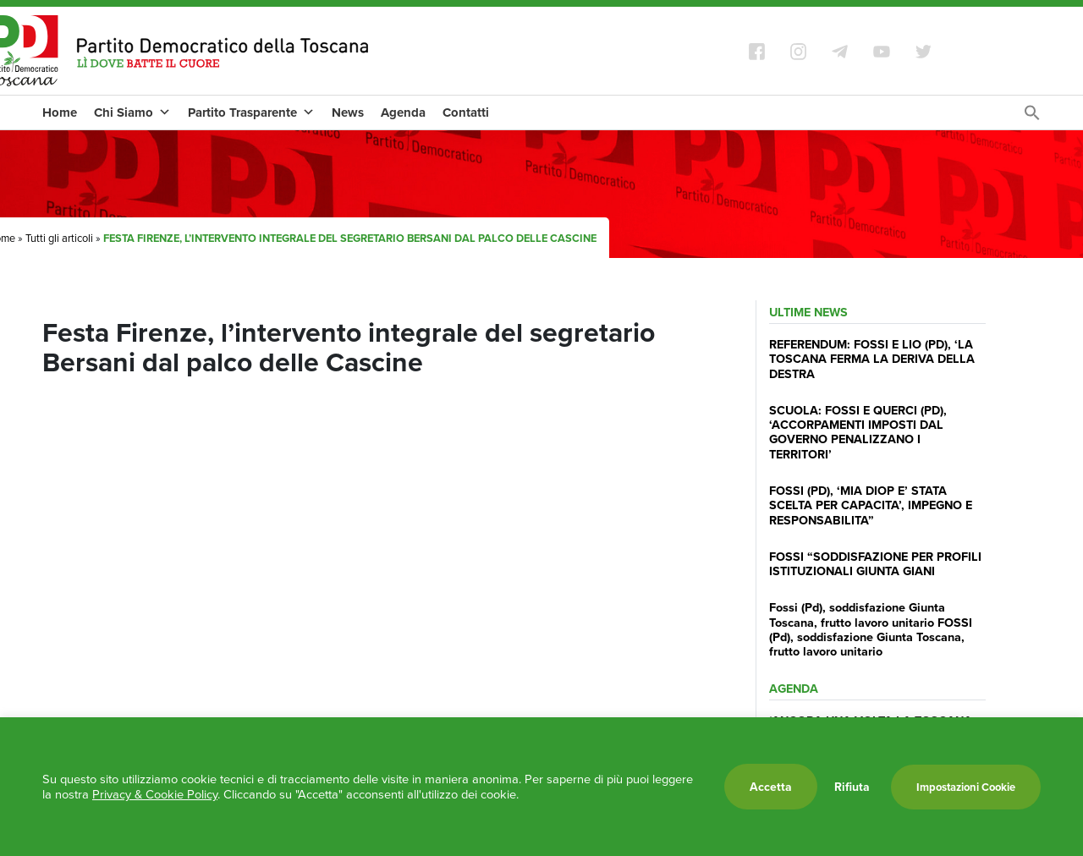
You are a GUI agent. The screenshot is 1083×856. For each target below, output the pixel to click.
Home (59, 112)
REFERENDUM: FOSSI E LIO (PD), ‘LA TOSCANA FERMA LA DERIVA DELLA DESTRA (872, 358)
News (348, 112)
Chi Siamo (132, 112)
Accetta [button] (771, 786)
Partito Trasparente (251, 112)
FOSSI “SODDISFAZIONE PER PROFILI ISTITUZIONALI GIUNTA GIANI (875, 563)
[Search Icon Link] (1032, 117)
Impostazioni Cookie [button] (965, 787)
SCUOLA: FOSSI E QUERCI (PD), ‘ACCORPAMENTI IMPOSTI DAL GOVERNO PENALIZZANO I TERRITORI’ (858, 432)
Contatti (466, 112)
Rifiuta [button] (852, 786)
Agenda (403, 112)
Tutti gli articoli (59, 238)
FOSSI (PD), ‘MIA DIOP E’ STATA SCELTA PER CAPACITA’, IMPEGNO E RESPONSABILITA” (870, 505)
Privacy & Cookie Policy (154, 794)
